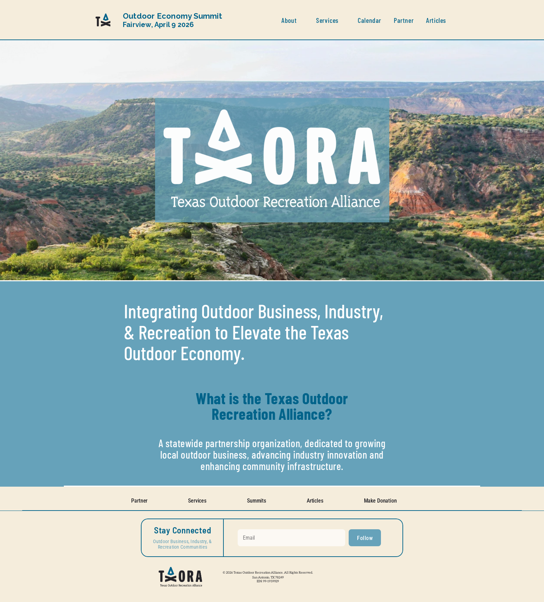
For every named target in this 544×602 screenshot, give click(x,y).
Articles (315, 500)
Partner (139, 500)
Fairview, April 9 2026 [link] (173, 20)
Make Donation (380, 500)
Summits (256, 500)
